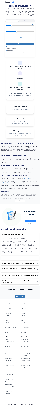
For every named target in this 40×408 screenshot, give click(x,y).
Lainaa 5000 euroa (25, 348)
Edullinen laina (24, 325)
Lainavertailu (8, 311)
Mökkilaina (7, 348)
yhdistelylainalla (4, 187)
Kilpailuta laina (8, 308)
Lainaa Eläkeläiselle (9, 365)
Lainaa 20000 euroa (25, 355)
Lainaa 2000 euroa (25, 341)
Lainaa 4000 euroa (25, 346)
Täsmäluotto (8, 377)
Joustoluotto (23, 308)
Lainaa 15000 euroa (25, 353)
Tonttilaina (7, 396)
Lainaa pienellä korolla (26, 327)
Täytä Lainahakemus (20, 296)
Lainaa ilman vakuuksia (26, 303)
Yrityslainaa (27, 20)
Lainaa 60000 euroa (25, 365)
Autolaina (7, 339)
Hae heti (20, 43)
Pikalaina (23, 313)
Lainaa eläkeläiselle (9, 391)
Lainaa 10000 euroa (25, 351)
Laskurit (7, 315)
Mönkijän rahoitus (9, 374)
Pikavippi (23, 315)
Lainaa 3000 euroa (25, 344)
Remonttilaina (8, 346)
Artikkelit (7, 322)
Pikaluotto (23, 318)
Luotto (22, 320)
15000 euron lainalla (5, 182)
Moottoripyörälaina (9, 341)
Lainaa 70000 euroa (25, 367)
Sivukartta (7, 332)
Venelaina (7, 353)
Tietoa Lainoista (8, 320)
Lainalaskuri (23, 332)
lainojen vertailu (26, 178)
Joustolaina (23, 306)
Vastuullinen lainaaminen (10, 327)
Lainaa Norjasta (8, 360)
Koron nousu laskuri (9, 386)
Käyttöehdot (7, 330)
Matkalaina (7, 344)
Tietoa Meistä (8, 325)
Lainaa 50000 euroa (25, 363)
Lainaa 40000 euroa (25, 360)
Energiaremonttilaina (9, 384)
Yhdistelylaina (8, 313)
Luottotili (23, 322)
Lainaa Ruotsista (8, 358)
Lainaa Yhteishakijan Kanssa (11, 363)
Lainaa (12, 20)
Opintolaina (7, 393)
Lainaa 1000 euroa (25, 339)
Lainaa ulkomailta (9, 355)
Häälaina (7, 351)
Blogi (6, 318)
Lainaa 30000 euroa (25, 358)
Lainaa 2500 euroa (9, 379)
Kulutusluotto (8, 306)
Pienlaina (23, 311)
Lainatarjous (23, 330)
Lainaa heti (7, 303)
